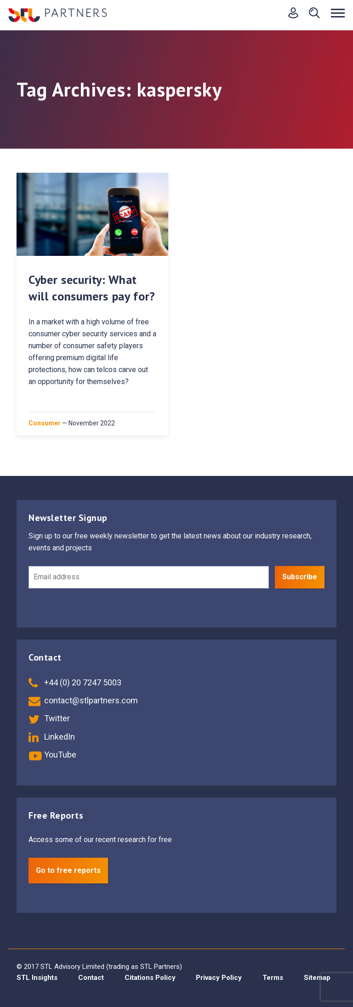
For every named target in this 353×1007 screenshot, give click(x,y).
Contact (91, 977)
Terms (272, 977)
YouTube (52, 754)
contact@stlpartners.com (83, 700)
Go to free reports (68, 870)
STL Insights (37, 977)
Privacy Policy (219, 977)
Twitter (49, 718)
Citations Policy (150, 977)
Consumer (44, 423)
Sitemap (317, 977)
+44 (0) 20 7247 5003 (74, 682)
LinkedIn (51, 736)
